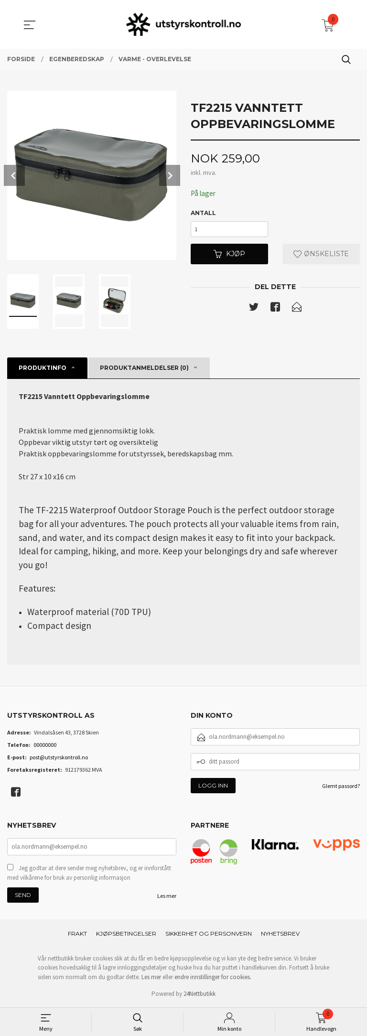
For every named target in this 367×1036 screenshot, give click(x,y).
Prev (14, 175)
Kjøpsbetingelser (126, 934)
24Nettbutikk (200, 995)
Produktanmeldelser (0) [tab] (144, 367)
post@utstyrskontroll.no (59, 757)
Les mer (166, 896)
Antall (203, 213)
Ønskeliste (321, 256)
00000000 (44, 744)
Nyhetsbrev (280, 934)
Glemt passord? (341, 785)
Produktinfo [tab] (42, 367)
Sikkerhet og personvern (208, 934)
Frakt (77, 934)
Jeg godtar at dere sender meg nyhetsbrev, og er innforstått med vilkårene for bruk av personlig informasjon (89, 873)
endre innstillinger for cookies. (212, 978)
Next (169, 175)
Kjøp (229, 256)
